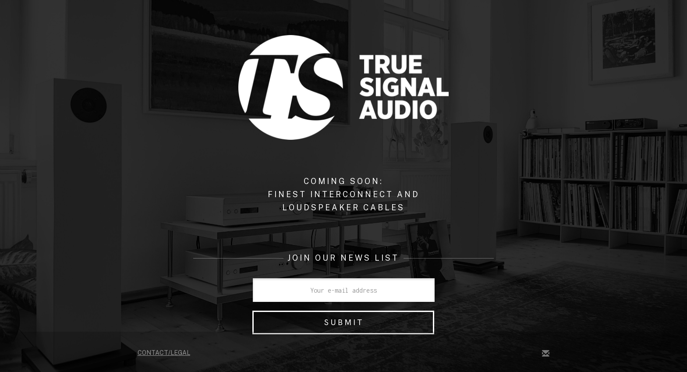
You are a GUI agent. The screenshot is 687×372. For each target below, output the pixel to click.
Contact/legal (164, 352)
